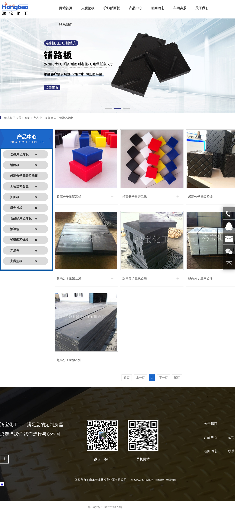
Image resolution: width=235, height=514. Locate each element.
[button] (108, 109)
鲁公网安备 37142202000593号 (105, 507)
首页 (27, 117)
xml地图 (160, 479)
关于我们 (210, 423)
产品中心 (39, 117)
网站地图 (171, 479)
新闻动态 (210, 451)
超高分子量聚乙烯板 (61, 117)
